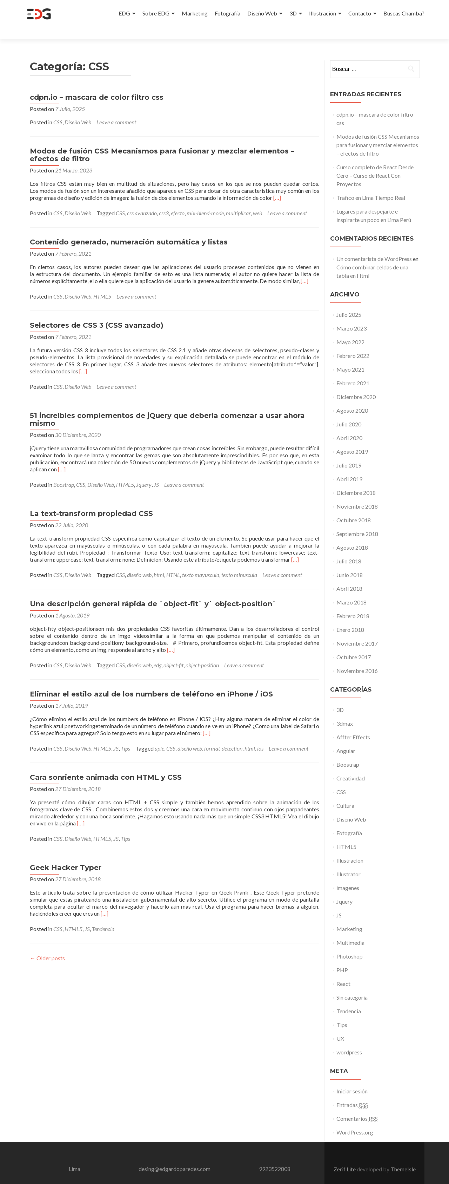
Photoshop (349, 943)
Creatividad (350, 765)
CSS (57, 109)
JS (156, 472)
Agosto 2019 (352, 439)
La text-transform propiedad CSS (91, 501)
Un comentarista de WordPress (374, 246)
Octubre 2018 (353, 507)
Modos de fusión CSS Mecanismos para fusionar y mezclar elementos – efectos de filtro (162, 142)
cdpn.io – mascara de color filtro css (96, 84)
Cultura (345, 793)
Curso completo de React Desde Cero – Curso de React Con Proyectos (375, 163)
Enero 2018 (350, 617)
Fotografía (227, 13)
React (343, 971)
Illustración (322, 13)
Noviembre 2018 (357, 493)
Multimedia (350, 930)
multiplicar (238, 200)
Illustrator (348, 861)
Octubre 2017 (353, 644)
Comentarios (357, 1106)
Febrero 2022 (352, 343)
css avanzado (142, 200)
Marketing (195, 13)
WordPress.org (354, 1119)
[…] (277, 185)
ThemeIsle (403, 1156)
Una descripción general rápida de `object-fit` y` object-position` (153, 591)
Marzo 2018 (351, 589)
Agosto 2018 (352, 534)
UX (340, 1025)
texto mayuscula (200, 562)
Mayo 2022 (350, 329)
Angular (345, 738)
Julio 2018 (348, 548)
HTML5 (102, 283)
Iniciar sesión (352, 1078)
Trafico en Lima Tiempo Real (370, 185)
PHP (342, 957)
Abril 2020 (349, 425)
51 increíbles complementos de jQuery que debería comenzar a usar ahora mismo (167, 407)
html (159, 562)
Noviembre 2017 (357, 630)
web (257, 200)
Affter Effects (353, 724)
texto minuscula (239, 562)
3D (293, 13)
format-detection (223, 735)
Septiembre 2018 (357, 521)
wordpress (349, 1039)
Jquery (144, 472)
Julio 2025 (348, 302)
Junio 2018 (349, 562)
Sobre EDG (155, 13)
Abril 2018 (349, 576)
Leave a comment (116, 109)
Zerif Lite (345, 1156)
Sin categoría (352, 984)
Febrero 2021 (352, 370)
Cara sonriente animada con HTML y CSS (106, 764)
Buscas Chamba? (403, 13)
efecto (178, 200)
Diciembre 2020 (356, 384)
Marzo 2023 (351, 315)
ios (260, 735)
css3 (164, 200)
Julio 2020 (348, 411)
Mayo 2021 (350, 356)
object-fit (173, 652)
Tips (125, 735)
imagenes (347, 875)
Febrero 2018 (352, 603)
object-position (202, 652)
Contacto (359, 13)
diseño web (139, 562)
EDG (124, 13)
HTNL (173, 562)
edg (157, 652)
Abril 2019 (349, 466)
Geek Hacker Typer (65, 855)
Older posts (47, 945)
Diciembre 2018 (356, 480)
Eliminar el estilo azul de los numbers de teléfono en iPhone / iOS (151, 681)
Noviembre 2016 (357, 658)
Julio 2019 (348, 452)
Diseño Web (262, 13)
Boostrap (63, 472)
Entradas (352, 1092)
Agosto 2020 (352, 397)
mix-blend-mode (205, 200)
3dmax (344, 710)
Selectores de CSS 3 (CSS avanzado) (96, 312)
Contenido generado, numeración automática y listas (129, 229)
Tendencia (103, 916)
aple (159, 735)
